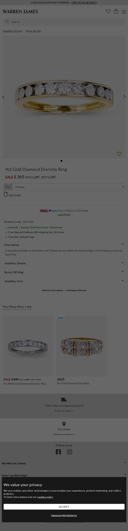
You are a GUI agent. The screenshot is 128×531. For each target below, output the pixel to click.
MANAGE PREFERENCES (64, 515)
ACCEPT (64, 506)
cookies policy (45, 496)
